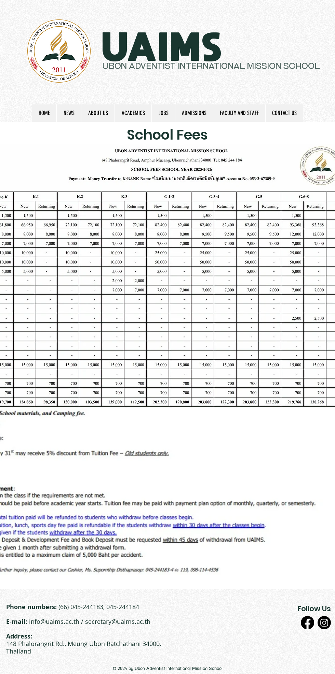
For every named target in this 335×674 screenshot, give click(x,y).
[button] (98, 113)
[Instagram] (324, 622)
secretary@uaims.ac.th (117, 621)
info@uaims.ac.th (54, 621)
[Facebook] (307, 622)
